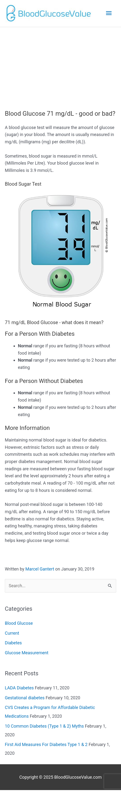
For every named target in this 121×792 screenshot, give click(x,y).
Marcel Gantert (39, 568)
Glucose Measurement (26, 652)
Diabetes (13, 642)
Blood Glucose (19, 623)
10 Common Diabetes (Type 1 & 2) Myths (44, 726)
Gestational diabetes (25, 697)
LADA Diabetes (19, 687)
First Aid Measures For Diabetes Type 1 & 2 (46, 744)
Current (12, 633)
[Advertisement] (60, 63)
